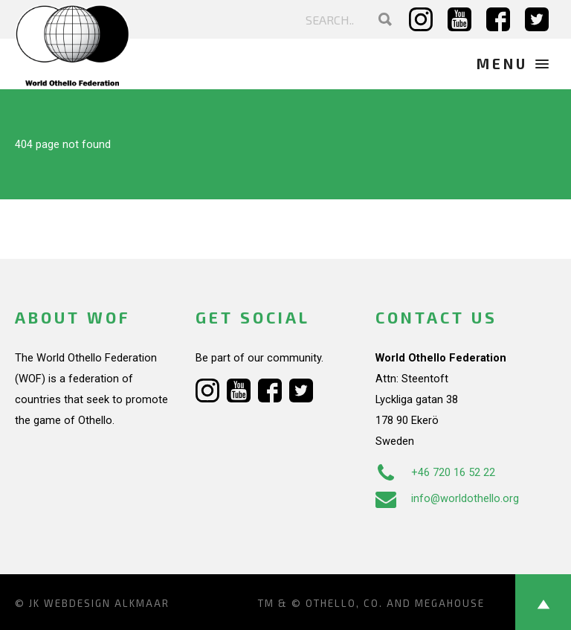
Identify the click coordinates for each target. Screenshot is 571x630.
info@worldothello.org (447, 498)
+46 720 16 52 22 (435, 472)
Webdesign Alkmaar (107, 603)
